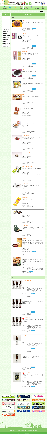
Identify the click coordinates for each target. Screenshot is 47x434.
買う (15, 7)
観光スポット (26, 7)
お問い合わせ (35, 430)
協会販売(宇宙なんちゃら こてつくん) (6, 43)
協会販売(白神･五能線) (6, 35)
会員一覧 (19, 430)
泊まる (10, 7)
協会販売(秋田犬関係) (6, 37)
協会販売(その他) (5, 46)
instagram (44, 4)
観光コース (37, 7)
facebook (41, 4)
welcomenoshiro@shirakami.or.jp (40, 1)
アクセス (42, 7)
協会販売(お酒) (5, 41)
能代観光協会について (13, 430)
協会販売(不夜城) (5, 31)
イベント (31, 7)
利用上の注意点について (28, 430)
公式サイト (33, 63)
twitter (42, 4)
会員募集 (22, 430)
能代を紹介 (4, 7)
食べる (21, 7)
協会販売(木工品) (5, 39)
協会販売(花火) (5, 33)
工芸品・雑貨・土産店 (6, 29)
